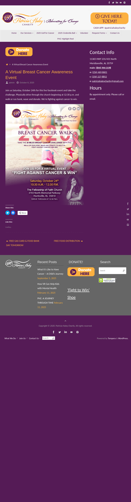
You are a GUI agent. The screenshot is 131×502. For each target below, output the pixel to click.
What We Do (10, 338)
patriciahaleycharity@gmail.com (108, 80)
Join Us (22, 338)
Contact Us (34, 338)
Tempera (112, 338)
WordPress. (123, 338)
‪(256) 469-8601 (99, 72)
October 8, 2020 (27, 82)
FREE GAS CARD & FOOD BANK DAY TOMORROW (22, 243)
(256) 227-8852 (99, 76)
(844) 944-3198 (103, 67)
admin (11, 82)
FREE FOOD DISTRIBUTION (68, 240)
